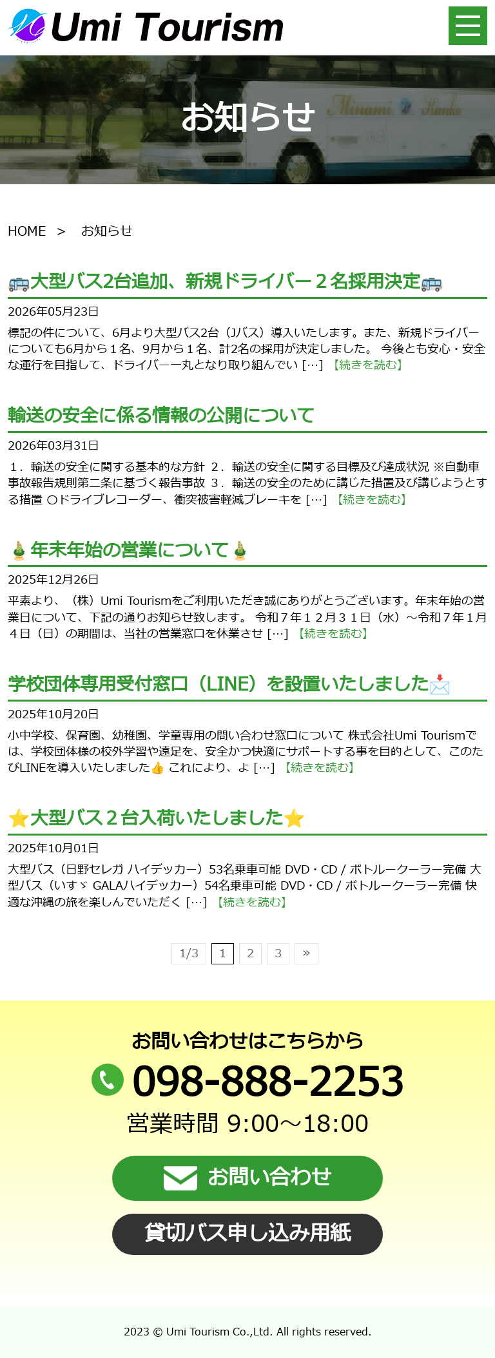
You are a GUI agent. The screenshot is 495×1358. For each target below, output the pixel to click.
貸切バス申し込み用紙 (247, 1234)
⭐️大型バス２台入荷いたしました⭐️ (157, 818)
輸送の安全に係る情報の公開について (161, 416)
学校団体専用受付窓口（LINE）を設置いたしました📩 (229, 684)
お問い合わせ (247, 1178)
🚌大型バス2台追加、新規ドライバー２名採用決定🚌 (225, 282)
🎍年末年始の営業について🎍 (129, 550)
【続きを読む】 (368, 365)
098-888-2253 (247, 1083)
